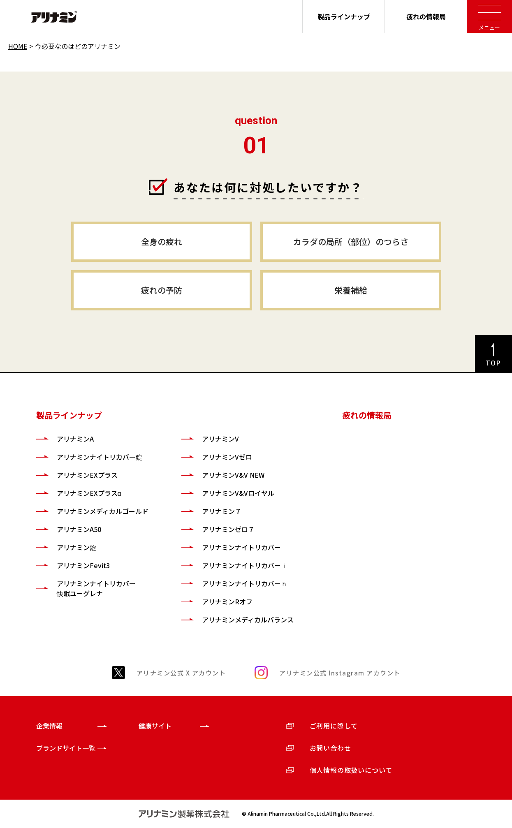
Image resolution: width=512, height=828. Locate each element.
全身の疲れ (161, 241)
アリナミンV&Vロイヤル (238, 493)
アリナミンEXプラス (87, 475)
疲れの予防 (161, 290)
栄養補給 (350, 290)
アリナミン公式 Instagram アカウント (340, 672)
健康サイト (155, 726)
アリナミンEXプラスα (89, 493)
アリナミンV (220, 439)
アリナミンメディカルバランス (248, 619)
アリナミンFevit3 (83, 565)
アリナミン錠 (76, 547)
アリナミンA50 (79, 529)
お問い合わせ (330, 748)
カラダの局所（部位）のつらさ (350, 241)
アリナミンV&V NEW (233, 475)
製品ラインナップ (343, 16)
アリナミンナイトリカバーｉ (244, 565)
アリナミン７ (221, 511)
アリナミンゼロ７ (228, 529)
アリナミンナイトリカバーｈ (244, 583)
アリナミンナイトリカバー (241, 547)
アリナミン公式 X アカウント (181, 672)
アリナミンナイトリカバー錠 (99, 457)
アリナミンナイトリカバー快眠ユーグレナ (96, 588)
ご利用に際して (334, 726)
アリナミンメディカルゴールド (102, 511)
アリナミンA (75, 439)
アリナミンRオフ (227, 601)
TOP (493, 363)
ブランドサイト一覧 (65, 748)
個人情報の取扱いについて (351, 770)
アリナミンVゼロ (227, 457)
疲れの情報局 (426, 16)
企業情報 (49, 726)
